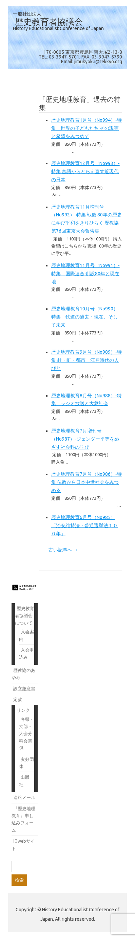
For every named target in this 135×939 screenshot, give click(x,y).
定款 (17, 699)
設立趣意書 (24, 688)
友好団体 (26, 763)
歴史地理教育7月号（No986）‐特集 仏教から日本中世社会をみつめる (86, 482)
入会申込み (26, 653)
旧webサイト (23, 844)
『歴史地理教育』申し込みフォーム (23, 819)
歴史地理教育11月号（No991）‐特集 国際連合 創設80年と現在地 (85, 273)
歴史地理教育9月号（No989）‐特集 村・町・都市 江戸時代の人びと (86, 360)
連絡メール (24, 797)
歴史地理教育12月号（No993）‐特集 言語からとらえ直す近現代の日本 (85, 171)
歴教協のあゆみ (23, 674)
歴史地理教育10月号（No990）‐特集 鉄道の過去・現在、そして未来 (85, 317)
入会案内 (26, 635)
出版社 (24, 781)
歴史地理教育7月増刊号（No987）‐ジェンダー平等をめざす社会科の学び (85, 439)
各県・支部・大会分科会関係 (26, 734)
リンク (23, 710)
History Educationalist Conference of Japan (58, 28)
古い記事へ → (63, 550)
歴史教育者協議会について (24, 615)
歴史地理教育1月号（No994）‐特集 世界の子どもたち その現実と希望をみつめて (86, 128)
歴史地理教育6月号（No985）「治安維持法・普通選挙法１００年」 (84, 525)
